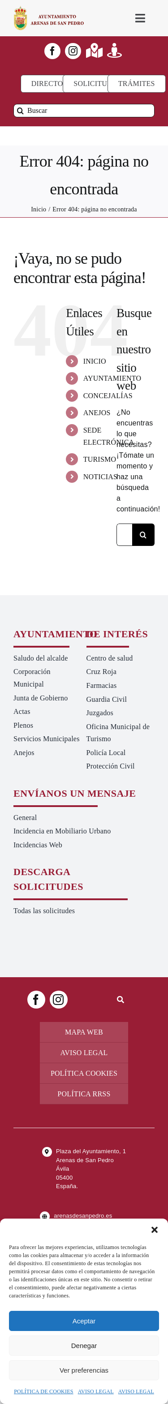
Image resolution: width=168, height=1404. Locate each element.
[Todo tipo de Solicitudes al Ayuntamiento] (97, 84)
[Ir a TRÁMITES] (137, 84)
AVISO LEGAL (96, 1391)
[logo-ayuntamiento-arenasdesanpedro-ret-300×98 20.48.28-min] (48, 9)
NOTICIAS (100, 477)
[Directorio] (53, 84)
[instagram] (73, 51)
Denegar (84, 1345)
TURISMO (99, 459)
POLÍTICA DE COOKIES (43, 1391)
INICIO (94, 361)
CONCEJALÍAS (108, 395)
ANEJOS (97, 412)
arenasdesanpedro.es (83, 1215)
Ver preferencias (84, 1370)
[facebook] (52, 51)
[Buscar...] (124, 535)
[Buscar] (84, 110)
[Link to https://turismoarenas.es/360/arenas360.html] (114, 50)
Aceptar (84, 1321)
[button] (154, 1229)
